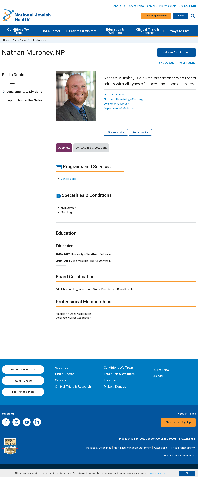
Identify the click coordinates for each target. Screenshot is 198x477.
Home (6, 40)
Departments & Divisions (24, 92)
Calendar (157, 376)
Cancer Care (68, 179)
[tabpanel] (126, 243)
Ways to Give (180, 31)
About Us (119, 6)
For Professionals (23, 392)
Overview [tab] (64, 147)
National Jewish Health (184, 455)
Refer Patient (187, 62)
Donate (180, 15)
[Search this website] (193, 16)
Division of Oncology (116, 103)
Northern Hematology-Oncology (124, 99)
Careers (152, 6)
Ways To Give (23, 380)
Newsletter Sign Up (178, 422)
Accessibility (161, 447)
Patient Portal (135, 6)
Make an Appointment (156, 15)
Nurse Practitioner (115, 94)
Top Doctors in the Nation (24, 100)
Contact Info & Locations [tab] (91, 147)
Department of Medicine (119, 108)
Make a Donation (116, 386)
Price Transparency (183, 447)
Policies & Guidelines (98, 447)
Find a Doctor (50, 31)
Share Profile (116, 132)
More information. (157, 473)
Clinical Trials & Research (147, 31)
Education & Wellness (115, 31)
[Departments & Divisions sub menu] (3, 91)
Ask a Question (167, 62)
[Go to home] (26, 15)
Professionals (167, 6)
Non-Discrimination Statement (132, 447)
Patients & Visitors (83, 31)
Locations (111, 380)
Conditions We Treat (18, 31)
